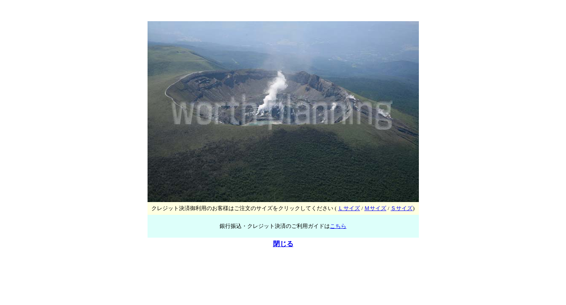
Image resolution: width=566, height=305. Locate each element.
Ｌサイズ (349, 208)
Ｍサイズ (375, 208)
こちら (338, 226)
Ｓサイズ (401, 208)
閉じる (283, 243)
